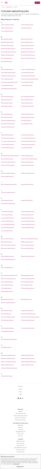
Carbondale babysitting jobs (8, 72)
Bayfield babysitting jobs (7, 42)
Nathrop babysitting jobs (7, 256)
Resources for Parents (20, 417)
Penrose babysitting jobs (27, 281)
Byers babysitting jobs (6, 61)
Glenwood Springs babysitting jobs (10, 155)
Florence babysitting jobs (27, 134)
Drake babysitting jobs (6, 106)
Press (20, 394)
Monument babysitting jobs (8, 248)
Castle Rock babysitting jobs (8, 75)
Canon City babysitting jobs (28, 69)
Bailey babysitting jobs (6, 39)
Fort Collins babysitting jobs (28, 138)
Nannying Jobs (20, 443)
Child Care (20, 429)
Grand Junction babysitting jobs (29, 158)
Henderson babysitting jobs (8, 173)
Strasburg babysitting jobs (28, 320)
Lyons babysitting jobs (6, 230)
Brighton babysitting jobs (7, 55)
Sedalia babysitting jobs (27, 310)
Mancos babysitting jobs (7, 238)
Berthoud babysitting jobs (27, 45)
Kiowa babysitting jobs (27, 200)
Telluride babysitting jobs (7, 328)
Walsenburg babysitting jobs (8, 355)
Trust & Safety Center (20, 413)
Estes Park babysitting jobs (8, 123)
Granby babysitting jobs (7, 158)
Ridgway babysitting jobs (7, 299)
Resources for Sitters (20, 419)
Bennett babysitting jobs (7, 45)
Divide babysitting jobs (27, 103)
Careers (20, 389)
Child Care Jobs (20, 445)
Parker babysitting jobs (7, 281)
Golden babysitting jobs (27, 155)
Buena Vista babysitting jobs (28, 58)
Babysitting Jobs (20, 441)
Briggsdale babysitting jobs (28, 51)
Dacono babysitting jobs (7, 96)
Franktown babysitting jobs (28, 144)
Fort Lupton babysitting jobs (8, 141)
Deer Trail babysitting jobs (27, 96)
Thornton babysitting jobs (27, 328)
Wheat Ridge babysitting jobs (28, 361)
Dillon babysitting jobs (6, 103)
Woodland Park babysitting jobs (9, 368)
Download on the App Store (20, 404)
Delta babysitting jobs (6, 99)
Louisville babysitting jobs (7, 227)
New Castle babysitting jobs (8, 259)
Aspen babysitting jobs (7, 27)
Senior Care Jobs (20, 449)
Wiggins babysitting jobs (7, 364)
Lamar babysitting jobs (7, 214)
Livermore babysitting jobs (28, 221)
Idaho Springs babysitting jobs (9, 184)
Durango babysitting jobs (27, 106)
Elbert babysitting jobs (6, 117)
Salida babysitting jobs (7, 310)
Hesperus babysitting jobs (27, 173)
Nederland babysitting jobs (28, 256)
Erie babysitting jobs (26, 120)
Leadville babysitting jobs (27, 218)
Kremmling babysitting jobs (8, 203)
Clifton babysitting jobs (7, 79)
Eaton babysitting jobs (6, 114)
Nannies (20, 427)
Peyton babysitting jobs (7, 285)
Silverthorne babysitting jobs (28, 313)
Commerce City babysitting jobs (9, 82)
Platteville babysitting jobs (27, 288)
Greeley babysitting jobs (27, 162)
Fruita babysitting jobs (26, 147)
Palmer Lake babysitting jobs (8, 278)
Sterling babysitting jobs (7, 320)
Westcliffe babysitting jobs (28, 358)
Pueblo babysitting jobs (7, 291)
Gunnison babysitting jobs (8, 165)
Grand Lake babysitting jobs (8, 162)
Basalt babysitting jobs (27, 39)
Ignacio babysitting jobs (27, 184)
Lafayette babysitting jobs (27, 211)
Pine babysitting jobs (6, 288)
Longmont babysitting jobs (28, 224)
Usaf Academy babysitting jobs (9, 339)
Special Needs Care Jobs (20, 447)
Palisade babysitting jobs (27, 275)
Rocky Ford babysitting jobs (8, 302)
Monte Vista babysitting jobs (8, 245)
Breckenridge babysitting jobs (8, 51)
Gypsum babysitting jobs (27, 165)
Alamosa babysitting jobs (7, 24)
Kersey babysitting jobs (7, 200)
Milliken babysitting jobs (27, 241)
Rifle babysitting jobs (26, 299)
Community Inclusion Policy (21, 415)
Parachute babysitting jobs (28, 278)
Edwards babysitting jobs (27, 114)
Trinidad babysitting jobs (7, 331)
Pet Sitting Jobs (20, 451)
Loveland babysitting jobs (27, 227)
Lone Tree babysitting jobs (8, 224)
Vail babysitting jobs (6, 347)
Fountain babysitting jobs (7, 144)
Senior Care (20, 433)
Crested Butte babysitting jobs (9, 88)
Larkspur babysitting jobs (7, 218)
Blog (20, 391)
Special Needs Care (20, 431)
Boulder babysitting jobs (27, 48)
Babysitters (20, 425)
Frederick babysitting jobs (7, 147)
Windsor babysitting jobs (27, 364)
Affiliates (20, 411)
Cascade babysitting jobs (27, 72)
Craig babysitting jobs (26, 85)
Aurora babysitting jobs (7, 31)
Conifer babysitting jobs (27, 82)
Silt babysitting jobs (6, 313)
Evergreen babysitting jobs (8, 126)
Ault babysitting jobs (26, 27)
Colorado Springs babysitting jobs (29, 79)
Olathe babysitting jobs (7, 267)
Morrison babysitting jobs (27, 248)
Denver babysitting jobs (27, 99)
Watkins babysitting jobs (27, 355)
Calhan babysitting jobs (7, 69)
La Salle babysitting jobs (7, 211)
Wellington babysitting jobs (8, 358)
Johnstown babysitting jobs (8, 192)
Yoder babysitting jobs (6, 376)
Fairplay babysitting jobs (7, 134)
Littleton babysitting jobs (7, 221)
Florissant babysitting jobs (8, 138)
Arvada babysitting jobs (27, 24)
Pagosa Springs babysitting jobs (9, 275)
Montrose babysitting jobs (27, 245)
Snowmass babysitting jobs (8, 317)
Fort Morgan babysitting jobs (28, 141)
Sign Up (37, 2)
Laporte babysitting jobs (27, 214)
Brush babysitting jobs (6, 58)
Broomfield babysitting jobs (28, 55)
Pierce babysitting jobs (27, 285)
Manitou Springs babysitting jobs (29, 238)
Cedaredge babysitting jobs (28, 75)
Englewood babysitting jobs (8, 120)
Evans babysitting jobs (26, 123)
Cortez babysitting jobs (7, 85)
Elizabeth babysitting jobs (27, 117)
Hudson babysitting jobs (7, 176)
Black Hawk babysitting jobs (8, 48)
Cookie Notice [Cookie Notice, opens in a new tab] (16, 463)
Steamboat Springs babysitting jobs (30, 317)
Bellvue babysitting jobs (27, 42)
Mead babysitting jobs (6, 241)
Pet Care (20, 435)
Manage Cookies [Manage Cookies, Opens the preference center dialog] (20, 466)
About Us (20, 386)
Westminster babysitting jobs (8, 361)
